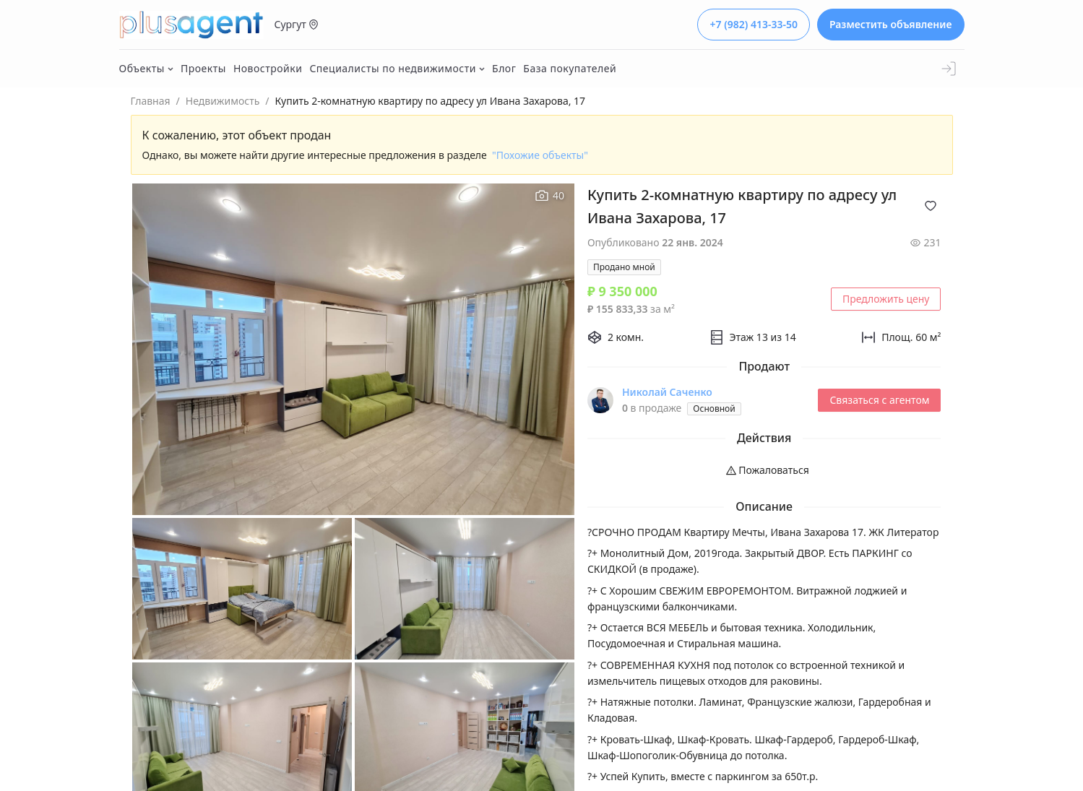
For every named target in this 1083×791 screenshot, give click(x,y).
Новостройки (268, 68)
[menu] (764, 470)
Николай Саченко (667, 392)
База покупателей (569, 68)
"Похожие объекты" (540, 155)
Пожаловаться (767, 470)
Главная (151, 101)
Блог (504, 68)
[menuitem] (764, 470)
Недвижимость (223, 101)
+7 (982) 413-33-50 (753, 24)
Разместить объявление (890, 24)
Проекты (203, 68)
